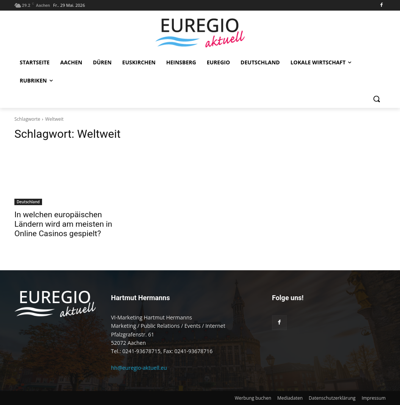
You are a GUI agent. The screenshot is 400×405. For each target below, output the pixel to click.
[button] (376, 99)
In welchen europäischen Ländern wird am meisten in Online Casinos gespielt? (63, 224)
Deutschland (28, 201)
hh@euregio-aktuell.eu (139, 367)
